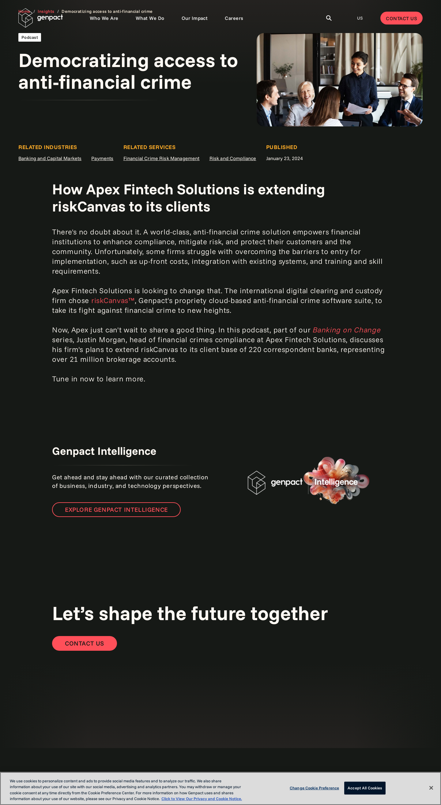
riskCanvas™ (113, 300)
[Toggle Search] (329, 18)
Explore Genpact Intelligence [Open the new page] (116, 509)
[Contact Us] (84, 643)
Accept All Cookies (365, 787)
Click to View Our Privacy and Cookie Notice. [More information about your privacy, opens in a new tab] (201, 798)
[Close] (431, 788)
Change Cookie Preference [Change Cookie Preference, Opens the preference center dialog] (314, 787)
